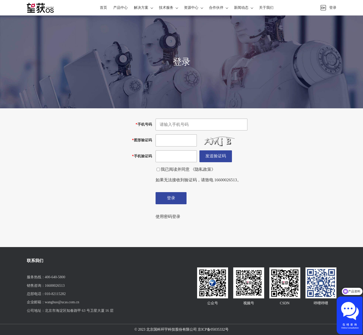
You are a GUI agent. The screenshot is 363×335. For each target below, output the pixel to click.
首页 (103, 8)
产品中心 (120, 8)
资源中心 (191, 8)
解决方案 (141, 8)
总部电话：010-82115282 (46, 294)
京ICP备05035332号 (213, 329)
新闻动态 (241, 8)
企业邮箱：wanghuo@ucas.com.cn (53, 302)
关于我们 (266, 8)
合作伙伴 (216, 8)
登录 (332, 8)
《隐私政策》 (203, 169)
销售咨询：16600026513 (46, 286)
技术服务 (166, 8)
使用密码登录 (168, 216)
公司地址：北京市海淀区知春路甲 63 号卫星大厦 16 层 (70, 311)
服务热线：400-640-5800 (46, 277)
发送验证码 (215, 156)
